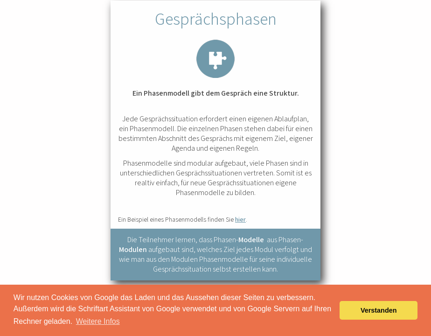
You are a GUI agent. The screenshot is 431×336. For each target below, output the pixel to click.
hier (240, 219)
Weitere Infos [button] (98, 321)
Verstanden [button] (379, 310)
